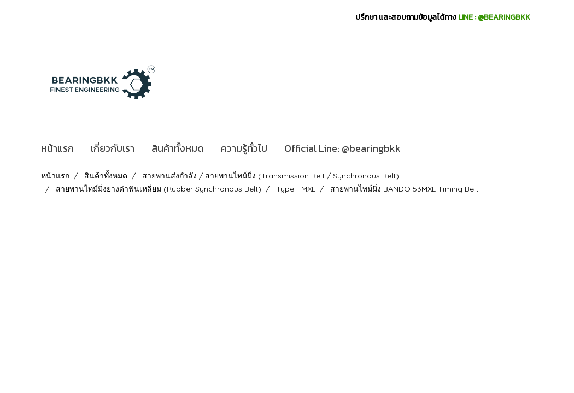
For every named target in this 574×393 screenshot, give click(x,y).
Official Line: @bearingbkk (342, 148)
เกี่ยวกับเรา (112, 148)
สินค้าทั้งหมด (177, 148)
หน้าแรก (57, 148)
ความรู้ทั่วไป (244, 148)
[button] (418, 148)
